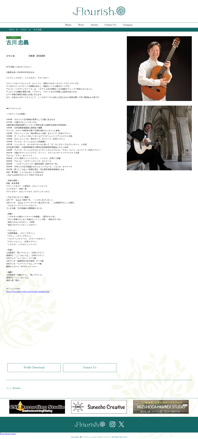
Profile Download (34, 367)
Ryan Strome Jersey (8, 434)
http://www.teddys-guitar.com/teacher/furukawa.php (28, 292)
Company (128, 25)
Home (68, 25)
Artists (94, 25)
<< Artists (13, 388)
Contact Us (110, 25)
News (81, 25)
